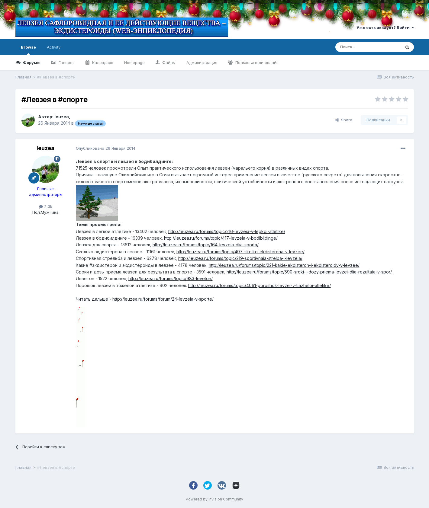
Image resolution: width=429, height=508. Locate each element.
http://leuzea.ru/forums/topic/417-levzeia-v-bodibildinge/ (221, 238)
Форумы (31, 62)
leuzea (61, 116)
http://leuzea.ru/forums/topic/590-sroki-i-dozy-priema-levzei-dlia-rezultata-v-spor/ (309, 271)
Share (343, 119)
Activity (53, 47)
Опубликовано (105, 148)
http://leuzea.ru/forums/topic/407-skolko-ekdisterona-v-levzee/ (240, 251)
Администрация (201, 62)
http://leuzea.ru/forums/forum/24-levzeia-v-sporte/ (163, 299)
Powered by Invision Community (214, 499)
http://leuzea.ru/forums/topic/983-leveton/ (170, 278)
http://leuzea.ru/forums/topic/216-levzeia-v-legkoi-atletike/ (226, 231)
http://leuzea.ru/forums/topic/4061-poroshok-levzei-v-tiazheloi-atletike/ (259, 285)
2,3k (45, 206)
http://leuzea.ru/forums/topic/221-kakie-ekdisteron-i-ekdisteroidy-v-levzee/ (284, 265)
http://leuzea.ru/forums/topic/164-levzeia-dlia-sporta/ (206, 244)
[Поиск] (368, 47)
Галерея (66, 62)
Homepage (134, 62)
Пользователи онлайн (256, 62)
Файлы (168, 62)
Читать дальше (92, 299)
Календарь (102, 62)
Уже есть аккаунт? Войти (385, 27)
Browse (28, 50)
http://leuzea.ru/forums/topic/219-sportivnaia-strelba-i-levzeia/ (240, 258)
